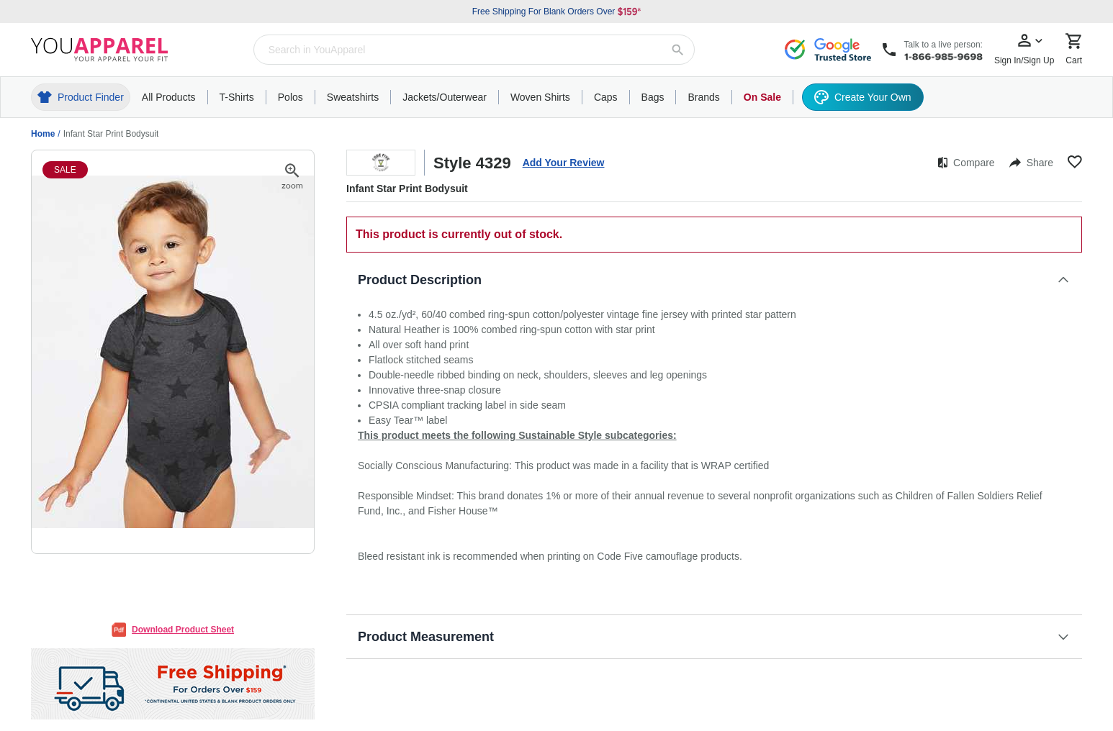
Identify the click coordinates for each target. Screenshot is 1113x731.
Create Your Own (862, 97)
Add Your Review (564, 162)
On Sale (762, 97)
